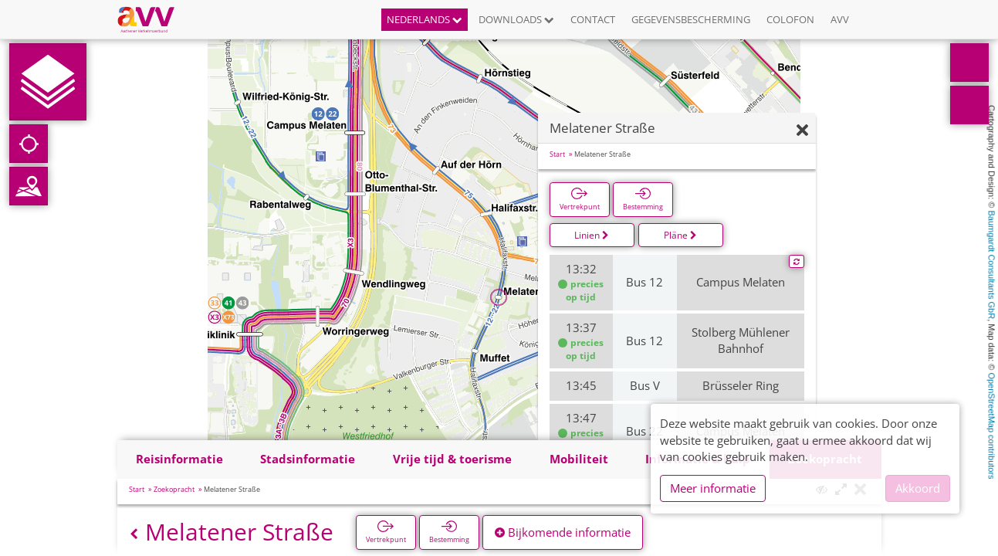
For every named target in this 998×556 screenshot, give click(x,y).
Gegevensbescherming (690, 19)
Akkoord (917, 488)
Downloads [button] (516, 19)
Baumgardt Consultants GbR (991, 265)
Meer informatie (713, 488)
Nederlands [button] (424, 19)
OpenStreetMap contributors (991, 425)
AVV (840, 19)
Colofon (790, 19)
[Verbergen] (802, 130)
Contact (592, 19)
